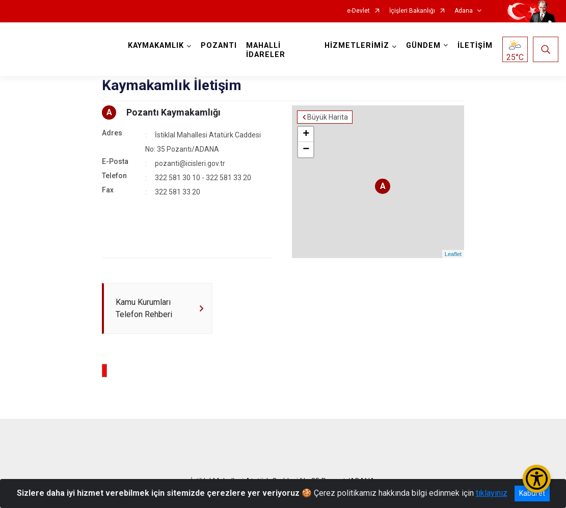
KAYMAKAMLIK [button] (156, 45)
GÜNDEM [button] (423, 45)
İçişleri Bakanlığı (412, 11)
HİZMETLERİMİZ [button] (357, 45)
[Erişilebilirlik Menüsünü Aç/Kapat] (537, 479)
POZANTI (219, 45)
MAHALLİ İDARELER (265, 50)
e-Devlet (358, 11)
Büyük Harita (327, 117)
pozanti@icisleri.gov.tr (190, 163)
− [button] (306, 149)
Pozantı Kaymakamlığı (173, 112)
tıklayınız (491, 493)
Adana (463, 11)
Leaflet (453, 254)
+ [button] (306, 134)
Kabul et (532, 493)
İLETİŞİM (475, 45)
